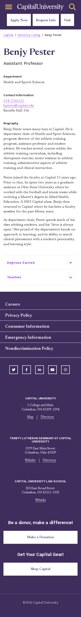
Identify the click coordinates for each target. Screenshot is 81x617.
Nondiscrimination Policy (29, 349)
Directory (47, 417)
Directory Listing (28, 35)
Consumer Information (27, 326)
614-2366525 (13, 101)
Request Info (46, 20)
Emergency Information (28, 337)
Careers (12, 304)
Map (30, 417)
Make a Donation (40, 537)
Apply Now (19, 20)
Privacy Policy (18, 315)
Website (30, 460)
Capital (8, 35)
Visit (67, 20)
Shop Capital (40, 569)
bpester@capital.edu (18, 105)
